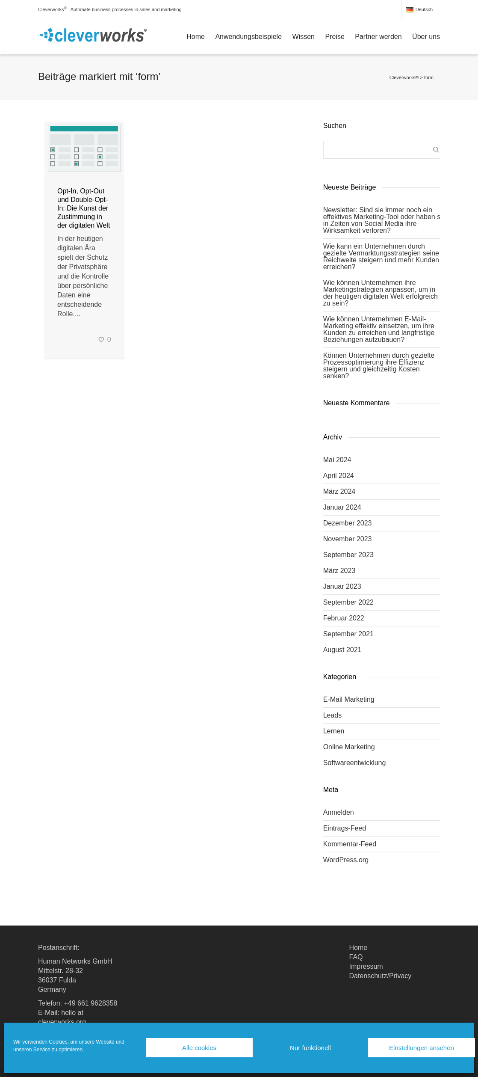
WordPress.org (346, 859)
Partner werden (378, 36)
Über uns (426, 36)
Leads (332, 715)
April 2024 (338, 475)
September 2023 (348, 554)
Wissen (303, 36)
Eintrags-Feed (344, 828)
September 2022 (348, 602)
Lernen (334, 731)
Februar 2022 (343, 618)
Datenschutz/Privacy (380, 975)
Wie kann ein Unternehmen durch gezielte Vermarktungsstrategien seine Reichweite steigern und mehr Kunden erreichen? (381, 256)
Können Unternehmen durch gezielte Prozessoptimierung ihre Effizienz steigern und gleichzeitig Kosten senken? (379, 366)
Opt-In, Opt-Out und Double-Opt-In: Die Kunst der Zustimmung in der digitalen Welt (83, 208)
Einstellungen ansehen (421, 1047)
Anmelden (338, 812)
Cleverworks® (404, 77)
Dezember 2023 (347, 523)
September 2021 (348, 634)
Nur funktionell (310, 1047)
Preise (334, 36)
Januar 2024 (342, 507)
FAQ (356, 957)
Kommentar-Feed (350, 844)
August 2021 (342, 649)
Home (195, 36)
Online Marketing (349, 747)
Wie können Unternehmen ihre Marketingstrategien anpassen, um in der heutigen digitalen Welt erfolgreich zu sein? (380, 293)
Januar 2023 (342, 586)
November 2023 (347, 539)
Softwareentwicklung (354, 762)
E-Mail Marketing (349, 699)
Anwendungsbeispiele (248, 36)
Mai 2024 (337, 459)
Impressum (366, 966)
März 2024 (339, 491)
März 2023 (339, 570)
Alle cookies (199, 1047)
